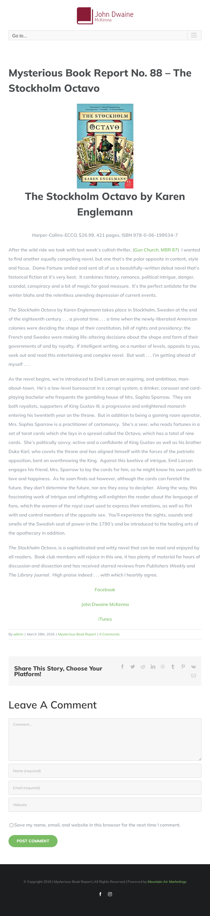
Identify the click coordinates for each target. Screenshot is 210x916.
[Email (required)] (105, 788)
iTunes (105, 619)
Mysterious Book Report (77, 634)
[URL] (105, 805)
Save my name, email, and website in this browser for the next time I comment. (97, 825)
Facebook (105, 589)
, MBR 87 (156, 250)
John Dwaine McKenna (105, 604)
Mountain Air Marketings (167, 881)
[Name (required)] (105, 771)
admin (18, 634)
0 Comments (109, 634)
